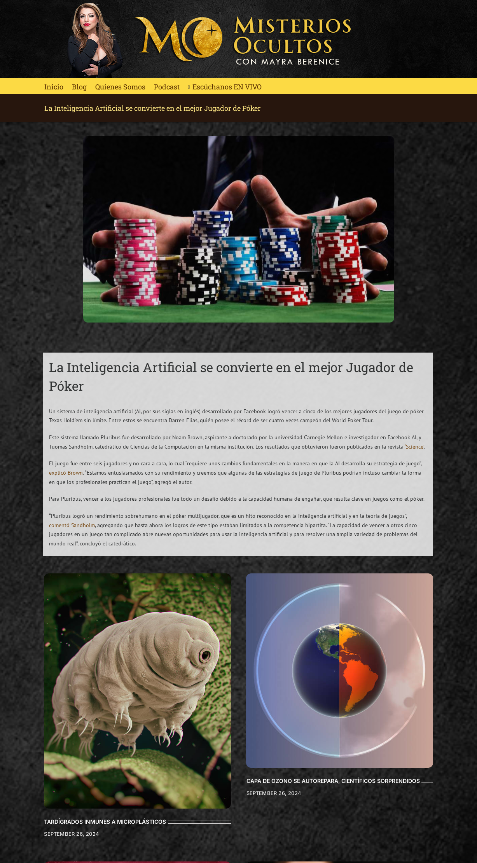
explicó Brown (66, 472)
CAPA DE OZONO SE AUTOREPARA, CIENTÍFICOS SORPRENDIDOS (333, 780)
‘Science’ (414, 446)
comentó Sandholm (72, 525)
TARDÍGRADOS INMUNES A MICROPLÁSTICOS (105, 821)
